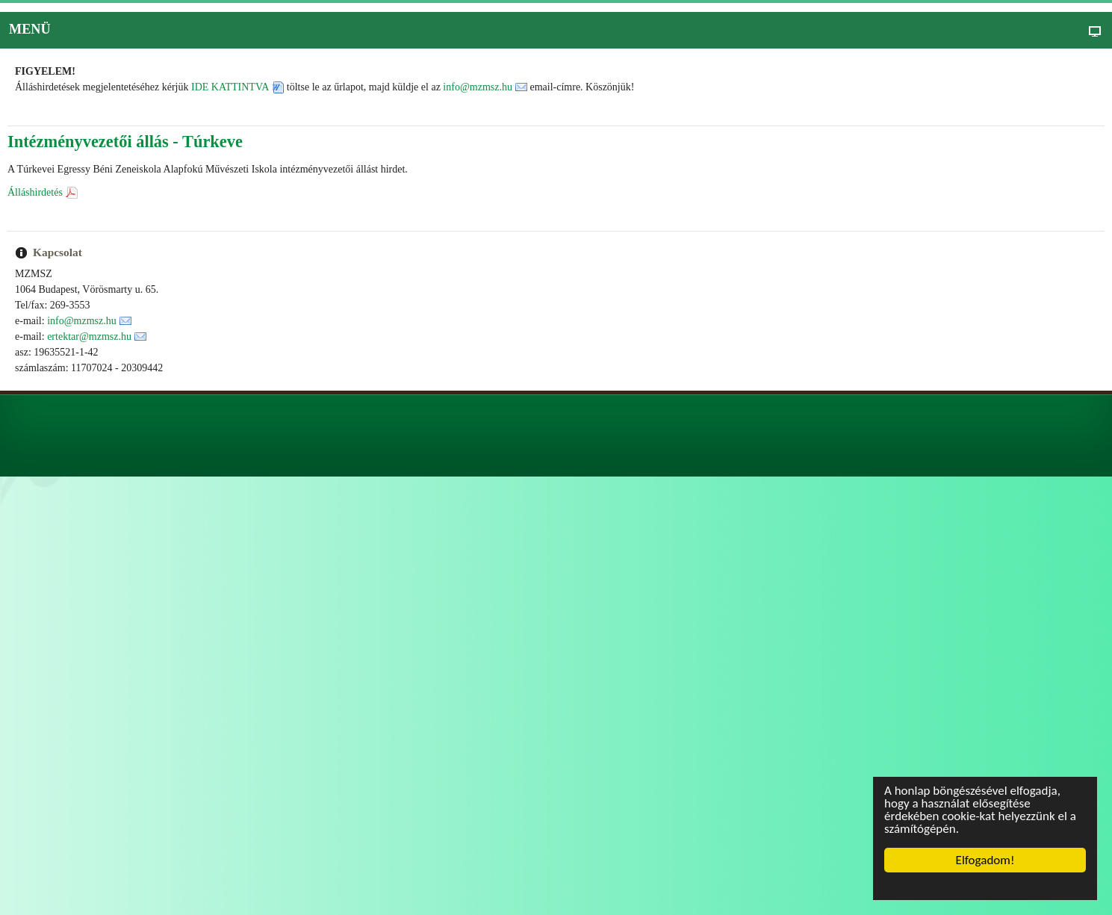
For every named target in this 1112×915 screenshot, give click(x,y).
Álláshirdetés (35, 192)
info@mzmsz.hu (477, 87)
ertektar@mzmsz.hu (89, 336)
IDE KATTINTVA (230, 87)
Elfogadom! (985, 860)
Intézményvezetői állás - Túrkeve (125, 141)
